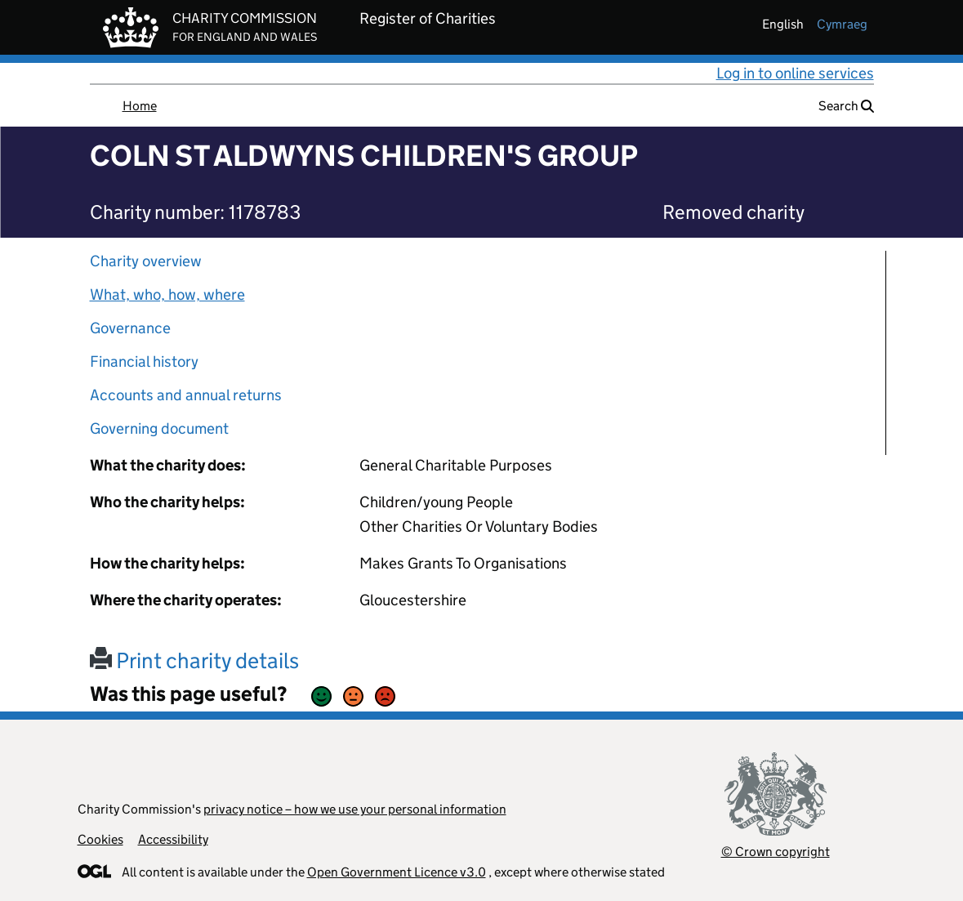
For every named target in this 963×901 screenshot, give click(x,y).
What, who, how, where (167, 294)
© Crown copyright (775, 851)
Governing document (159, 428)
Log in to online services (795, 73)
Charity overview (146, 261)
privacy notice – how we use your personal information (354, 809)
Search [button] (846, 106)
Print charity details (194, 660)
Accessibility (173, 839)
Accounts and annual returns (186, 395)
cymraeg (842, 24)
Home (140, 106)
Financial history (144, 361)
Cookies (100, 839)
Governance (130, 328)
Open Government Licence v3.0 (396, 872)
